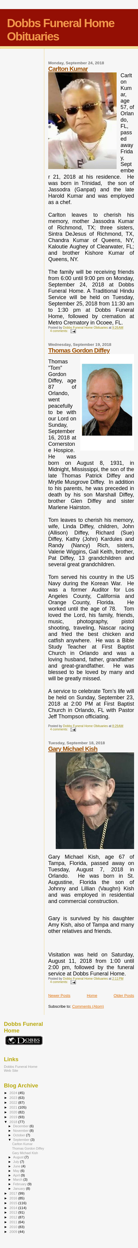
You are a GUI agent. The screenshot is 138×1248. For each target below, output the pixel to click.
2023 (13, 1098)
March (18, 1179)
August (19, 1157)
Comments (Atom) (88, 1006)
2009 (13, 1232)
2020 (13, 1112)
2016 (13, 1198)
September (22, 1139)
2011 (13, 1222)
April (17, 1175)
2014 (13, 1208)
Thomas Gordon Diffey (79, 350)
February (20, 1184)
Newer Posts (59, 995)
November (21, 1130)
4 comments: (59, 331)
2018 (13, 1122)
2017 (13, 1193)
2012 (13, 1217)
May (16, 1171)
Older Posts (124, 995)
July (16, 1161)
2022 (13, 1102)
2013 (13, 1212)
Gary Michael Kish (72, 748)
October (19, 1135)
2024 (13, 1093)
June (17, 1166)
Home (92, 995)
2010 (13, 1227)
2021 (13, 1107)
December (21, 1126)
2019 (13, 1117)
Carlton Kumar (68, 68)
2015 (13, 1203)
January (19, 1188)
